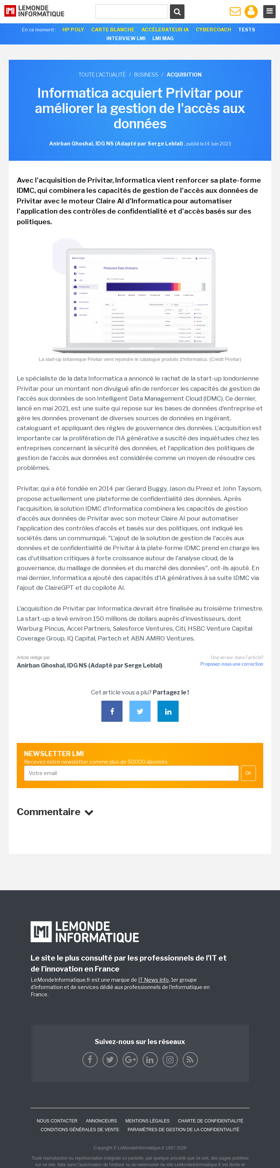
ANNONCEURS (101, 1121)
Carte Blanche (113, 29)
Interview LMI (125, 38)
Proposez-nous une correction (232, 664)
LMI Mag (163, 38)
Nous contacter (57, 1121)
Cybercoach (213, 29)
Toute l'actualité (102, 74)
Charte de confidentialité (210, 1121)
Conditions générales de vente (80, 1129)
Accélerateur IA (165, 29)
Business (146, 74)
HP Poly (73, 29)
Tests (246, 29)
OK (248, 773)
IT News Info (153, 980)
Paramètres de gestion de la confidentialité (184, 1129)
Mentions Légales (147, 1121)
